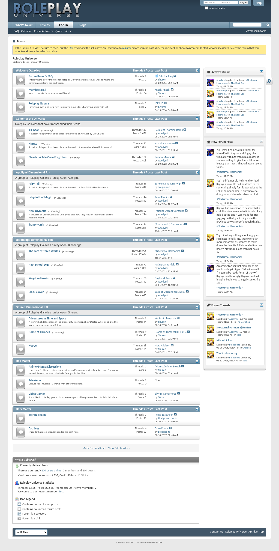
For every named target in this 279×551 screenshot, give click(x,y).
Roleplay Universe (236, 531)
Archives (34, 428)
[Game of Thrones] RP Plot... (171, 332)
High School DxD (39, 264)
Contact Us (216, 531)
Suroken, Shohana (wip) (168, 183)
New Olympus (37, 211)
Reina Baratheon (164, 414)
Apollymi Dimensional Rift (33, 172)
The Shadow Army (226, 353)
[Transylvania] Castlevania (169, 224)
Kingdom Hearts (38, 278)
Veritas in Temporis (165, 318)
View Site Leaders (118, 448)
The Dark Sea (237, 83)
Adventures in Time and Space (47, 318)
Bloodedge (222, 90)
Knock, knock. (162, 89)
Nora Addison (162, 345)
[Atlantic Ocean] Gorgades (169, 210)
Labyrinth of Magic (40, 197)
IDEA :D (159, 103)
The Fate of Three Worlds (44, 251)
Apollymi (220, 80)
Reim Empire (162, 197)
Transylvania (36, 224)
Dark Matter (23, 409)
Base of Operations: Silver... (170, 291)
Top (261, 531)
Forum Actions (42, 31)
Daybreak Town (163, 278)
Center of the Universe (30, 118)
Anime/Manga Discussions (45, 366)
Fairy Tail (34, 183)
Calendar (26, 31)
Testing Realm (37, 415)
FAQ (16, 31)
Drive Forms (161, 428)
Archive (253, 531)
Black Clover (36, 292)
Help (259, 3)
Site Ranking (166, 76)
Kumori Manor (163, 157)
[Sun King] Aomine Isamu (169, 129)
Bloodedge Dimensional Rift (34, 239)
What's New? (24, 25)
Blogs (82, 25)
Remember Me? (215, 8)
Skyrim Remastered (166, 393)
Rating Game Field (165, 264)
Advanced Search (256, 31)
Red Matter (23, 361)
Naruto (33, 143)
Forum (63, 25)
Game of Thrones (39, 332)
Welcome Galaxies (28, 70)
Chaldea (247, 347)
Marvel (33, 345)
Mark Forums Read (94, 448)
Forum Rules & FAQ (41, 76)
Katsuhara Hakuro (165, 143)
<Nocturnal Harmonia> (167, 251)
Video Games (37, 394)
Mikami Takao (224, 340)
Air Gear (34, 130)
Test (61, 491)
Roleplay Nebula (39, 103)
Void (239, 334)
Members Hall (37, 90)
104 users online (51, 470)
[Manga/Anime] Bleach (168, 366)
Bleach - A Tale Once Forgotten (47, 157)
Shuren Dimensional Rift (32, 307)
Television (35, 380)
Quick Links (62, 31)
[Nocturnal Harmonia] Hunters (233, 327)
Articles (44, 25)
